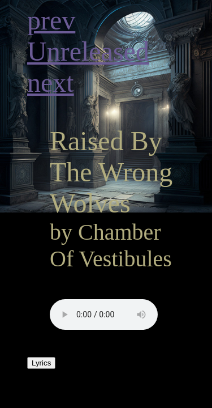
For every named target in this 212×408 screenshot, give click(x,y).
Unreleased (88, 51)
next (50, 82)
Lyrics (41, 363)
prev (51, 20)
